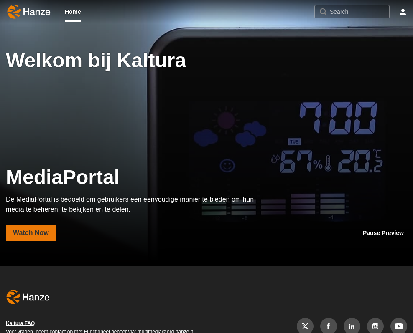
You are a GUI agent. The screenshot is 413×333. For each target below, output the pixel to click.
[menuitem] (73, 11)
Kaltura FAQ (20, 323)
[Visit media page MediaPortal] (31, 233)
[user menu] (403, 11)
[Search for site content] (358, 12)
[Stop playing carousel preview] (383, 233)
